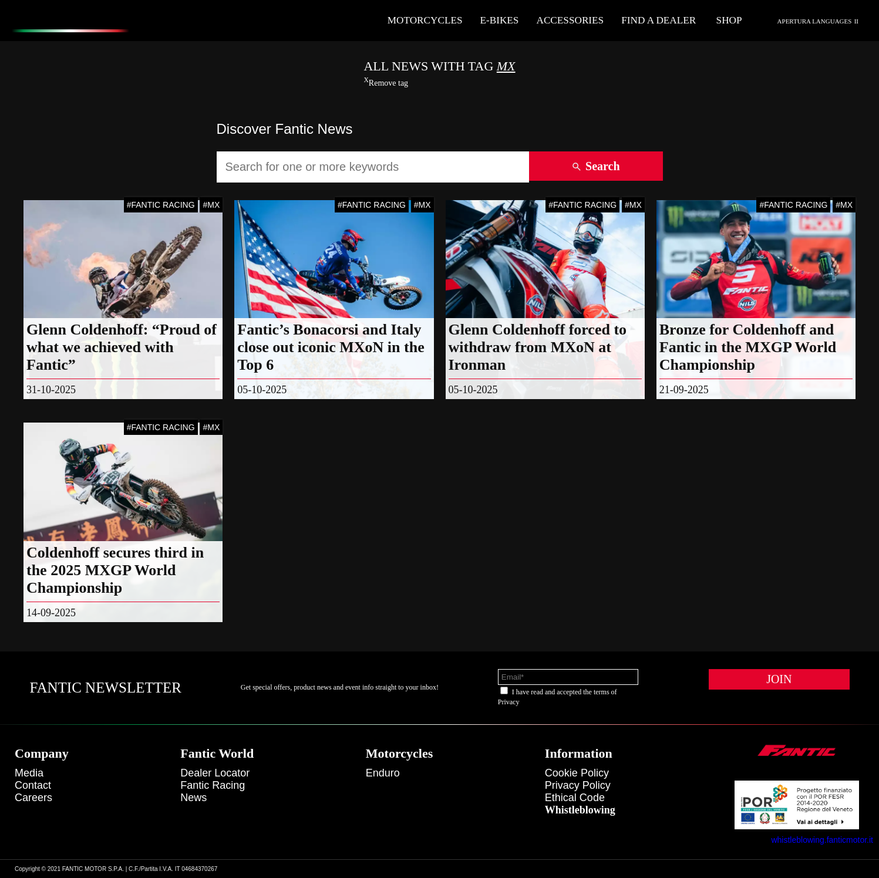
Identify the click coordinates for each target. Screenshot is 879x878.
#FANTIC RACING (161, 205)
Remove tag (385, 83)
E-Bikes (499, 20)
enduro (383, 773)
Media (29, 773)
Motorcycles (425, 20)
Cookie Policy (577, 773)
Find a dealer (658, 20)
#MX (211, 205)
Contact (33, 785)
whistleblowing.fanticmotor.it (822, 840)
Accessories (570, 20)
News (193, 797)
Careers (33, 797)
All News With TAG (439, 66)
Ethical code (575, 797)
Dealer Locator (215, 773)
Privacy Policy (578, 785)
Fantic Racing (212, 785)
